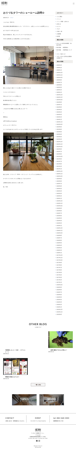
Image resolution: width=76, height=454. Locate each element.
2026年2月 (59, 67)
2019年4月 (59, 220)
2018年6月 (59, 240)
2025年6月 (59, 84)
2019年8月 (59, 210)
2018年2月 (59, 250)
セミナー (59, 26)
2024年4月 (59, 112)
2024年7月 (59, 104)
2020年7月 (59, 183)
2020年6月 (59, 186)
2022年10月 (59, 146)
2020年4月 (59, 191)
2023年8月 (59, 129)
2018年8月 (59, 235)
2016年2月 (59, 304)
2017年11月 (59, 257)
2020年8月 (59, 181)
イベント (59, 19)
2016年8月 (59, 289)
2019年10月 (59, 205)
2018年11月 (59, 230)
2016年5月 (59, 297)
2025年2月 (59, 89)
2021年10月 (59, 156)
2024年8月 (59, 102)
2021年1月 (59, 168)
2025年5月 (59, 87)
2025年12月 (59, 72)
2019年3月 (59, 223)
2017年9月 (59, 262)
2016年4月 (59, 299)
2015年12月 (59, 309)
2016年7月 (59, 292)
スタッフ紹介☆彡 (61, 54)
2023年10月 (59, 124)
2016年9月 (59, 287)
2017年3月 (59, 277)
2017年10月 (59, 260)
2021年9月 (59, 159)
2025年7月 (59, 82)
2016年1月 (59, 307)
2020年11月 (59, 173)
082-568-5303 (33, 438)
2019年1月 (59, 225)
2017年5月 (59, 272)
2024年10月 (59, 99)
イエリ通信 (59, 16)
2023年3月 (59, 136)
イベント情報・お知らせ (63, 21)
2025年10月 (59, 77)
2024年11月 (59, 97)
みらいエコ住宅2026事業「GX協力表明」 (64, 44)
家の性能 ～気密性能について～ (64, 50)
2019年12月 (59, 200)
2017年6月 (59, 270)
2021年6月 (59, 163)
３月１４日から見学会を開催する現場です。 (64, 57)
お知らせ (59, 24)
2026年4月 (59, 65)
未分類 (58, 36)
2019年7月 (59, 213)
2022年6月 (59, 154)
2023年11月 (59, 122)
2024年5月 (59, 109)
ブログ (11, 17)
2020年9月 (59, 178)
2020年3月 (59, 193)
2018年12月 (59, 228)
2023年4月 (59, 134)
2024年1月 (59, 119)
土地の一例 (59, 31)
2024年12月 (59, 94)
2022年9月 (59, 149)
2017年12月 (59, 255)
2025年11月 (59, 75)
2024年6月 (59, 107)
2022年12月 (59, 141)
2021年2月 (59, 166)
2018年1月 (59, 252)
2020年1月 (59, 198)
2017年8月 (59, 265)
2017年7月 (59, 267)
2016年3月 (59, 302)
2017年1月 (59, 282)
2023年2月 (59, 139)
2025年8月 (59, 80)
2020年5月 (59, 188)
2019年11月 (59, 203)
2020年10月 (59, 176)
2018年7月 (59, 238)
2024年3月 (59, 114)
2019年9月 (59, 208)
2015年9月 (59, 314)
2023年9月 (59, 126)
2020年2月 (59, 196)
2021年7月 (59, 161)
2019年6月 (59, 215)
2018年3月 (59, 247)
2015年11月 (59, 312)
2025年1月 (59, 92)
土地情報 (59, 33)
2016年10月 (59, 284)
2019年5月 (59, 218)
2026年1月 (59, 70)
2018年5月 (59, 242)
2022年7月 (59, 151)
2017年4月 (59, 275)
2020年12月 (59, 171)
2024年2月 (59, 117)
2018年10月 (59, 233)
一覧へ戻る (38, 384)
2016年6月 (59, 294)
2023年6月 (59, 131)
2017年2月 (59, 279)
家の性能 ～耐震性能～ (63, 47)
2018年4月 (59, 245)
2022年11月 (59, 144)
